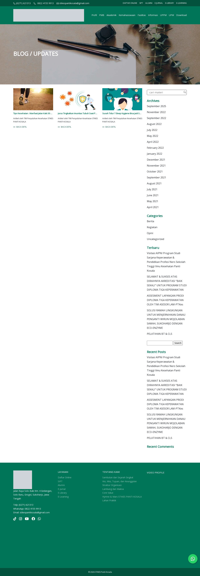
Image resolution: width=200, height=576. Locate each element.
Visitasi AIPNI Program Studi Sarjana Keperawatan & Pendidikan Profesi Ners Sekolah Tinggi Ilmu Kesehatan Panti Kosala (166, 261)
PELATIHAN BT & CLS (159, 334)
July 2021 (152, 189)
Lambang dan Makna (113, 489)
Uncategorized (155, 239)
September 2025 (156, 106)
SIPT (141, 3)
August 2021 (154, 183)
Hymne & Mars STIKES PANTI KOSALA (122, 496)
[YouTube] (27, 519)
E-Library (169, 3)
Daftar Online (130, 3)
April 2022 (153, 142)
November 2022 (156, 112)
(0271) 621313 (22, 3)
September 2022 (156, 118)
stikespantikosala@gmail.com (73, 3)
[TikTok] (14, 519)
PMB (101, 15)
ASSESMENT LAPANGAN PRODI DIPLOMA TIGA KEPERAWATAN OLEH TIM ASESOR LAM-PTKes (165, 300)
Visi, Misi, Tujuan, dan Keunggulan (119, 481)
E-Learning (181, 3)
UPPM (163, 15)
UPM (171, 15)
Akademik (111, 15)
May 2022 (152, 136)
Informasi (153, 15)
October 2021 (155, 171)
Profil (94, 15)
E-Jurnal (159, 3)
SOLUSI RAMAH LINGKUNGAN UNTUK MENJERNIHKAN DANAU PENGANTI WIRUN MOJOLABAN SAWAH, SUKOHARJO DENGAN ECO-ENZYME (166, 319)
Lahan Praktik (109, 500)
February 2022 (155, 147)
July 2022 (152, 130)
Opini (150, 233)
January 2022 (154, 153)
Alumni (148, 3)
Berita (150, 221)
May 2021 (152, 201)
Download (181, 15)
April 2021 (153, 207)
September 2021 (156, 177)
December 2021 (156, 159)
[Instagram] (20, 519)
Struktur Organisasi (112, 485)
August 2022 (154, 124)
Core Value (107, 492)
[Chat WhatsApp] (193, 558)
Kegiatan (152, 227)
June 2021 (152, 195)
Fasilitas (142, 15)
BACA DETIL (21, 127)
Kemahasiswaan (127, 15)
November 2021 (156, 165)
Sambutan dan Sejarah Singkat (117, 477)
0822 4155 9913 (45, 3)
